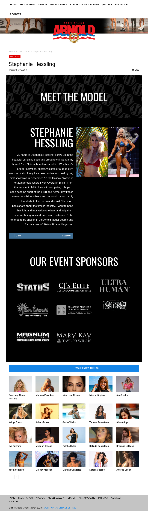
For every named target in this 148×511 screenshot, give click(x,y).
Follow (66, 235)
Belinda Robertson (99, 446)
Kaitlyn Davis (15, 422)
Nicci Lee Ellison (71, 395)
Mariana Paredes (44, 395)
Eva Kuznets (15, 446)
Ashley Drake (42, 422)
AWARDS (42, 4)
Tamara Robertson (99, 422)
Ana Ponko (122, 395)
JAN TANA (107, 4)
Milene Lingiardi (97, 395)
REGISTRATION (27, 4)
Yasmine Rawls (16, 469)
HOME (13, 4)
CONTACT (121, 4)
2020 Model (24, 51)
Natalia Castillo (97, 469)
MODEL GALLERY (58, 4)
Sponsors (15, 13)
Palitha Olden (69, 446)
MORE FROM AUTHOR (87, 368)
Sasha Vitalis (69, 422)
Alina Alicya (122, 422)
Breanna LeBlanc (125, 446)
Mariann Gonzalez (72, 469)
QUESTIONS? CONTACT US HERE (60, 507)
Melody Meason (43, 469)
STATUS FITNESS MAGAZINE (84, 4)
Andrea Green (123, 469)
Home (12, 51)
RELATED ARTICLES (60, 368)
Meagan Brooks (43, 446)
